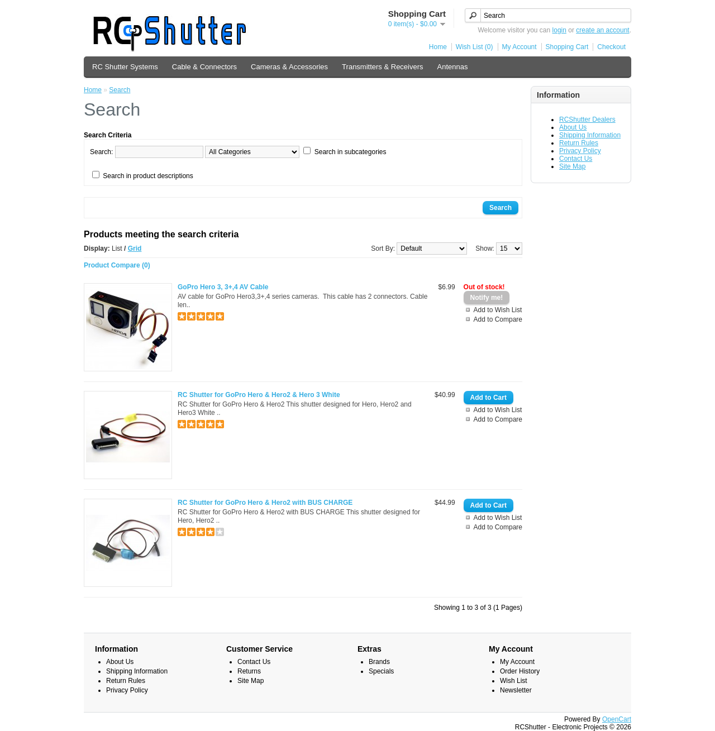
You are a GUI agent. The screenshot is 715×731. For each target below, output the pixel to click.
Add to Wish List (498, 310)
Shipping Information (590, 135)
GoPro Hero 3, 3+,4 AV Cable (223, 287)
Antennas (452, 67)
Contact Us (575, 159)
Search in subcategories (350, 152)
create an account (602, 30)
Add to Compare (498, 319)
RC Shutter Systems (125, 67)
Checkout (611, 47)
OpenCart (616, 719)
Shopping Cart (567, 47)
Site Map (572, 166)
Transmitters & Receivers (382, 67)
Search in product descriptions (148, 176)
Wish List (513, 681)
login (559, 30)
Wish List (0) (474, 47)
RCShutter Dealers (587, 119)
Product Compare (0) (117, 265)
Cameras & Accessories (289, 67)
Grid (135, 248)
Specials (381, 671)
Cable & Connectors (204, 67)
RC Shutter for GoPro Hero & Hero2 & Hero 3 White (259, 395)
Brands (379, 662)
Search (119, 90)
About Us (573, 127)
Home (438, 47)
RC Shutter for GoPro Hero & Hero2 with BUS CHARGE (265, 503)
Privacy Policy (580, 151)
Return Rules (578, 143)
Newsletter (516, 690)
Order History (520, 671)
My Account (519, 47)
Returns (249, 671)
